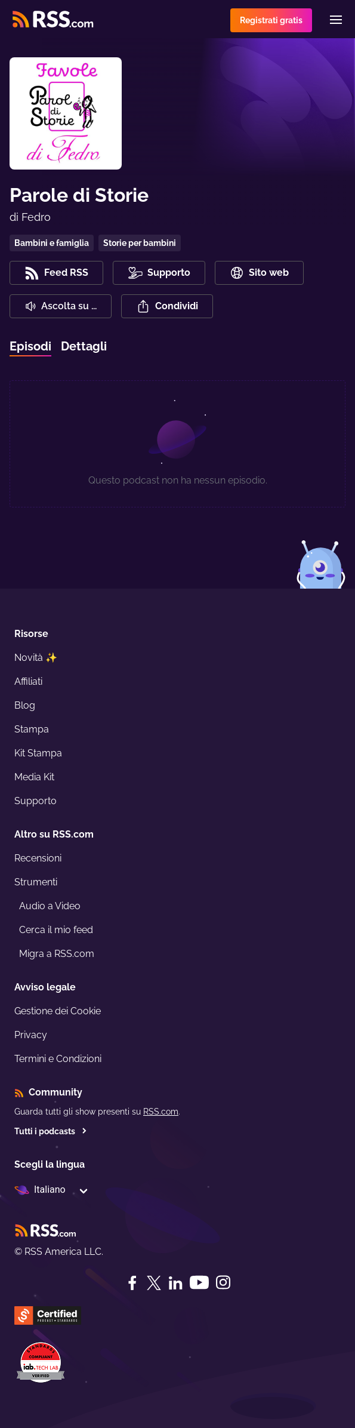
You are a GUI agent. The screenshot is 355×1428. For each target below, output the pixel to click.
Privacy (30, 1035)
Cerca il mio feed (56, 929)
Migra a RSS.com (56, 953)
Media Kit (34, 777)
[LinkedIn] (175, 1283)
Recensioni (37, 858)
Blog (24, 705)
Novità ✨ (35, 657)
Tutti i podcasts (50, 1131)
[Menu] (336, 20)
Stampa (31, 729)
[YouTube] (199, 1282)
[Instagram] (223, 1282)
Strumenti (35, 882)
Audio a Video (50, 906)
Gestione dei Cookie (57, 1011)
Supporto (35, 801)
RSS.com (160, 1111)
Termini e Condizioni (57, 1058)
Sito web (259, 273)
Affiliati (28, 681)
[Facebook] (132, 1283)
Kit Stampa (38, 753)
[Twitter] (154, 1283)
